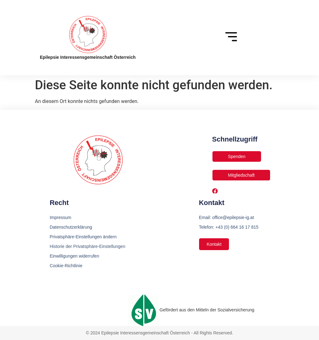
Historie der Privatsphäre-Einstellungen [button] (87, 246)
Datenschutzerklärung (71, 227)
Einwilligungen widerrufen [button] (74, 256)
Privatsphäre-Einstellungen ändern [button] (83, 236)
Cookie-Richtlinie (66, 265)
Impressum (60, 217)
